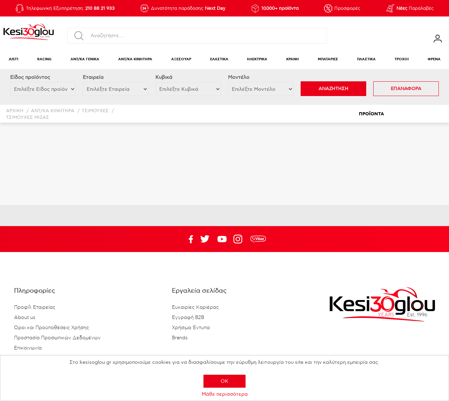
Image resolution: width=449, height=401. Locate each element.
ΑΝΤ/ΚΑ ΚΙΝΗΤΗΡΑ (135, 59)
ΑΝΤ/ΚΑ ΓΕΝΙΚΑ (85, 59)
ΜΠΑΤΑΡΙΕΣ (328, 59)
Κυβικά (163, 77)
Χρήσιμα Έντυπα (191, 328)
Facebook (188, 239)
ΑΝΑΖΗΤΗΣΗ (333, 88)
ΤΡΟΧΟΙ (402, 59)
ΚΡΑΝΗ (292, 59)
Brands (180, 338)
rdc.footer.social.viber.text (258, 239)
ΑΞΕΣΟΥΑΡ (181, 59)
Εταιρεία (93, 77)
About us (24, 317)
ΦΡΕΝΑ (434, 59)
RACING (44, 59)
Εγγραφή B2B (188, 317)
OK (224, 381)
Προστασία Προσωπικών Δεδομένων (57, 338)
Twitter (222, 239)
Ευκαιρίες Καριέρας (195, 307)
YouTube (205, 239)
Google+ (239, 239)
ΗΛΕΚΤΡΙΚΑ (257, 59)
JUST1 (13, 59)
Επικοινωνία (28, 348)
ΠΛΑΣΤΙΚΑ (366, 59)
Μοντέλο (238, 77)
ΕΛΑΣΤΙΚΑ (219, 59)
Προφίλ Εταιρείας (34, 307)
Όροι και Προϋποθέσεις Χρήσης (51, 328)
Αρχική (15, 111)
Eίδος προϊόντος (30, 77)
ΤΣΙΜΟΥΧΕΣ (95, 111)
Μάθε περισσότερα (225, 394)
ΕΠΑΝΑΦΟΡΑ (406, 88)
